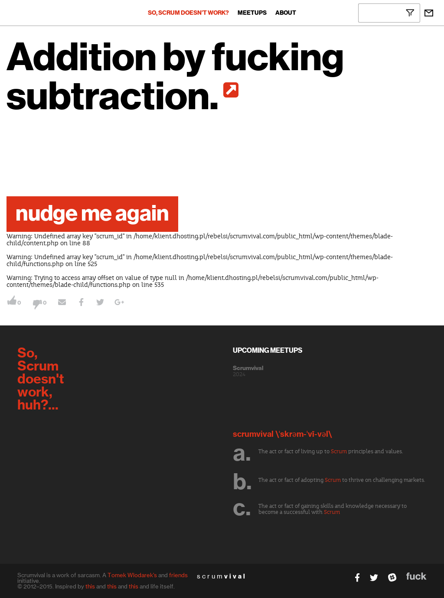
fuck (416, 576)
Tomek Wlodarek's (132, 575)
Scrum (339, 451)
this (90, 586)
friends (178, 575)
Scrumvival (248, 368)
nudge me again (92, 214)
